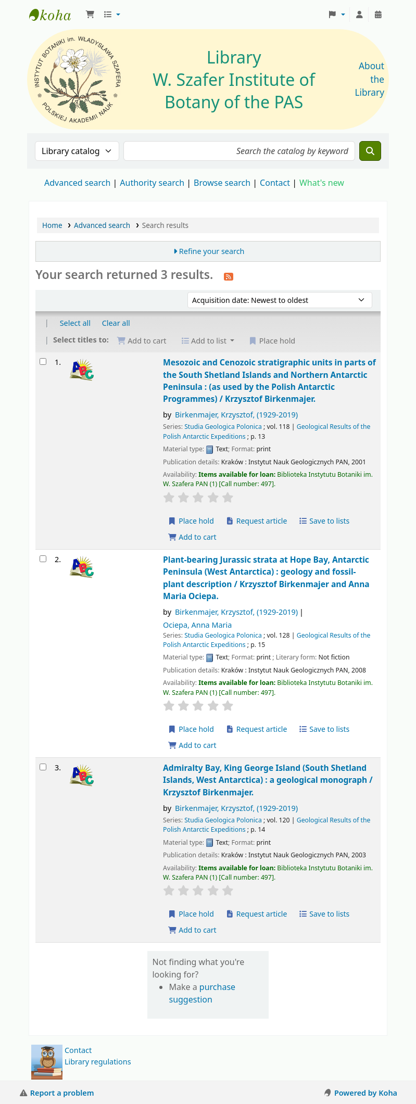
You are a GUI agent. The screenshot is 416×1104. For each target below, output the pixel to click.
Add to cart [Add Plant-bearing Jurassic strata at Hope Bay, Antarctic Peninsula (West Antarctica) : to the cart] (192, 745)
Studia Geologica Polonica (223, 426)
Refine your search (212, 251)
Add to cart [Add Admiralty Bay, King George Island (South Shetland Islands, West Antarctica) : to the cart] (192, 930)
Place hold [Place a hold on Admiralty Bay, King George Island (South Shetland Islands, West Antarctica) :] (191, 914)
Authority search (152, 182)
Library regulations (98, 1062)
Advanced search (77, 182)
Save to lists (323, 521)
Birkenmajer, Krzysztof (236, 415)
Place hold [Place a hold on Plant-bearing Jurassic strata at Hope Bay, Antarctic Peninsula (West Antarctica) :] (191, 729)
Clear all (116, 323)
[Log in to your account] (359, 14)
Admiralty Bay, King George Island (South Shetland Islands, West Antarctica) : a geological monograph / (268, 780)
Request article (256, 521)
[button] (90, 14)
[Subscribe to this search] (228, 276)
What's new (321, 182)
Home (52, 225)
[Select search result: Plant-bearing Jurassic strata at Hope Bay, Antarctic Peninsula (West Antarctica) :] (43, 558)
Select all (75, 323)
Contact (78, 1050)
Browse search (222, 182)
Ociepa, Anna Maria (197, 625)
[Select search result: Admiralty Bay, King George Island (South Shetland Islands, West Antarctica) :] (43, 767)
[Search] (370, 151)
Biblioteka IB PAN (55, 14)
